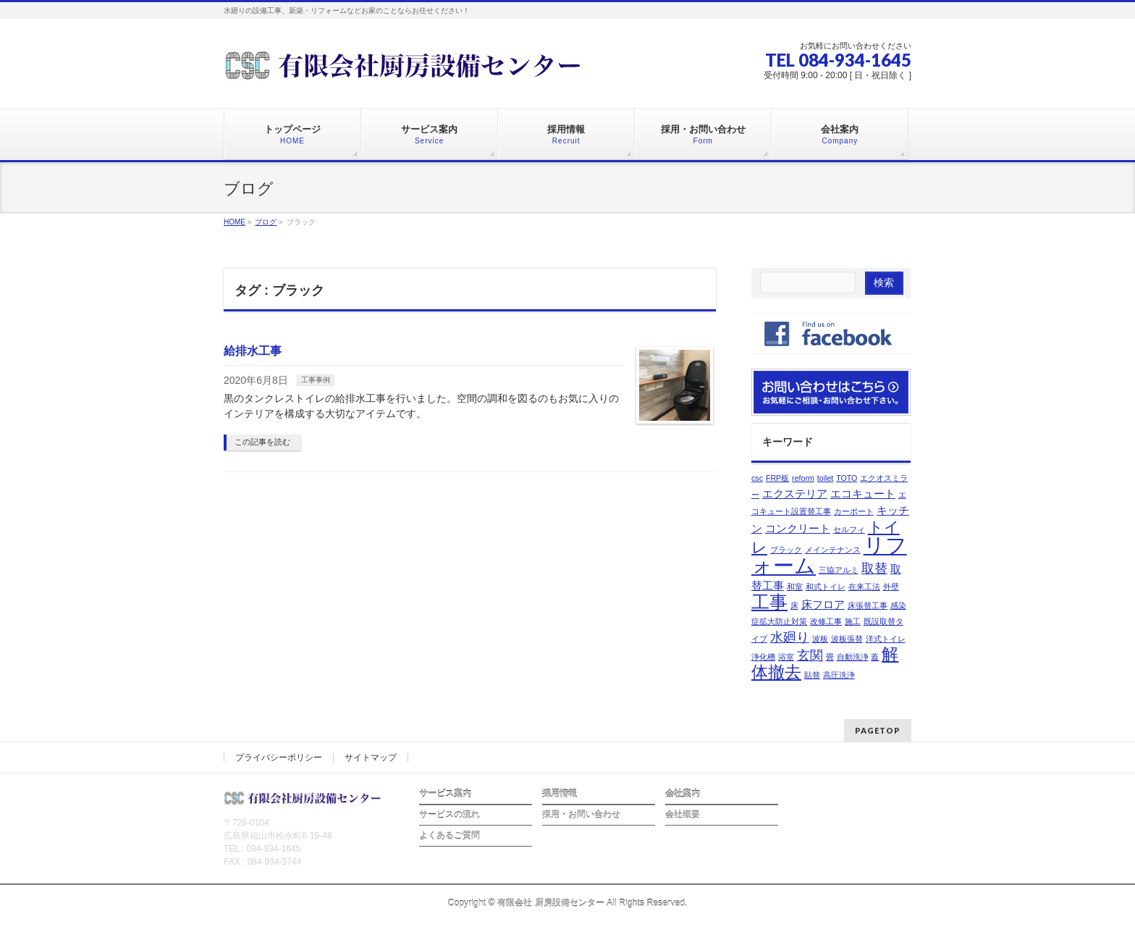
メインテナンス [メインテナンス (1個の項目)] (833, 549)
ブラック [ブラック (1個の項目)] (786, 549)
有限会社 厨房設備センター (550, 903)
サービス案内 (445, 794)
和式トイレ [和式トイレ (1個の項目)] (825, 586)
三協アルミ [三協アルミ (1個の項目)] (838, 570)
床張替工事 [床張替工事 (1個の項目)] (867, 605)
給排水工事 (253, 351)
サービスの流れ (449, 815)
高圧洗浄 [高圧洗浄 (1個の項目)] (839, 675)
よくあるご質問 (449, 836)
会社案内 (682, 794)
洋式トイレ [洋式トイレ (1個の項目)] (886, 638)
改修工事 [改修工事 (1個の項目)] (826, 621)
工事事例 (315, 380)
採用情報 (559, 794)
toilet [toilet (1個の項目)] (825, 478)
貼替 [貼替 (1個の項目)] (812, 675)
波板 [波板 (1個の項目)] (820, 638)
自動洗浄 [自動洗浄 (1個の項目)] (853, 656)
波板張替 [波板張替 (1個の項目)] (847, 638)
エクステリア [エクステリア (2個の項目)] (794, 493)
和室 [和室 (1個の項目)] (795, 586)
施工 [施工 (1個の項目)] (853, 621)
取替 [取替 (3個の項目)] (874, 568)
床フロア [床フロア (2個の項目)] (823, 604)
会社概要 (682, 815)
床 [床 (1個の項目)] (794, 605)
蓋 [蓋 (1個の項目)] (875, 656)
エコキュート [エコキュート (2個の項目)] (862, 493)
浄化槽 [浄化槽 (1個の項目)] (763, 656)
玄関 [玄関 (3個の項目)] (810, 655)
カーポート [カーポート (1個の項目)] (854, 511)
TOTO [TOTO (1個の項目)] (846, 478)
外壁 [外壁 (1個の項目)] (891, 586)
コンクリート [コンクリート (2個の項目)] (797, 528)
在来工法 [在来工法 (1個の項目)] (864, 586)
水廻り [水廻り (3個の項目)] (789, 637)
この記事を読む (262, 441)
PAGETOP (877, 730)
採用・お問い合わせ (581, 815)
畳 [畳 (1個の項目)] (830, 656)
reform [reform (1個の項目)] (803, 478)
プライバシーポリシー (278, 757)
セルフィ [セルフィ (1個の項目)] (849, 529)
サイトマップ (371, 757)
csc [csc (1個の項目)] (757, 478)
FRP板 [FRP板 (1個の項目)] (777, 478)
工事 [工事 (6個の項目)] (769, 602)
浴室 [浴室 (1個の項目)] (786, 656)
